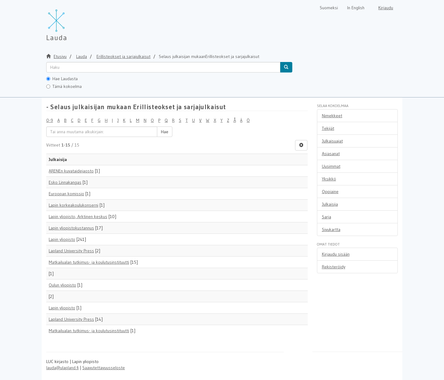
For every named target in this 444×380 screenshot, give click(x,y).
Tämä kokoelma (64, 86)
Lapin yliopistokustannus (71, 228)
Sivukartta (331, 229)
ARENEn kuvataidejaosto (71, 171)
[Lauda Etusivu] (69, 21)
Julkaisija (330, 204)
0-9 (49, 120)
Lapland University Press (71, 251)
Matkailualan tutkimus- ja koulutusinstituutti (89, 262)
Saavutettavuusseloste (103, 367)
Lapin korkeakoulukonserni (73, 205)
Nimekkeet (332, 115)
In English (355, 7)
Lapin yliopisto (62, 239)
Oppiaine (330, 191)
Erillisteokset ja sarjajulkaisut (123, 56)
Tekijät (328, 128)
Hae (164, 131)
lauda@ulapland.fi (62, 367)
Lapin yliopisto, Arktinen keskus (78, 216)
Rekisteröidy (333, 267)
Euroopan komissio (66, 193)
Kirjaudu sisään (336, 254)
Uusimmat (331, 166)
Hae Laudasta (62, 78)
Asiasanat (331, 153)
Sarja (326, 217)
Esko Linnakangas (65, 182)
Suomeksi (329, 7)
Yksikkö (329, 179)
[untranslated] (163, 67)
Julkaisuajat (332, 141)
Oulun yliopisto (62, 285)
